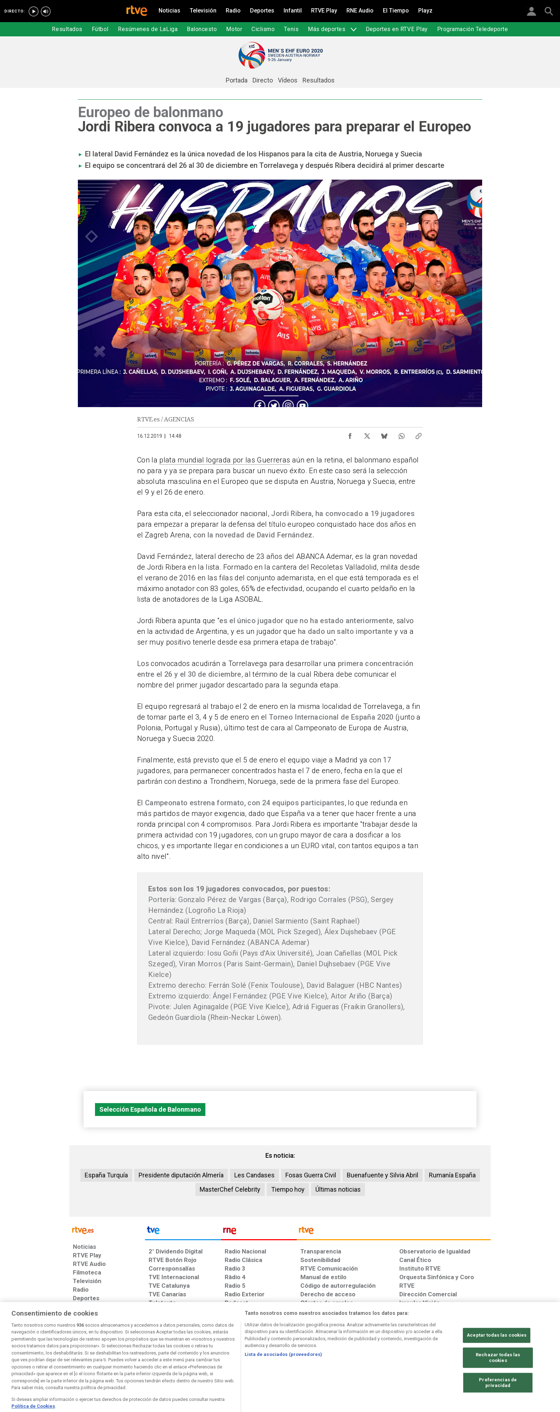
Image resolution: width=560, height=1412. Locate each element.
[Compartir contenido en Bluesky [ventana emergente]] (384, 434)
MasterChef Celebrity (230, 1189)
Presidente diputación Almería (181, 1175)
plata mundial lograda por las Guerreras (224, 460)
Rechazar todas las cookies (498, 1376)
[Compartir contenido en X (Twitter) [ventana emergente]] (367, 434)
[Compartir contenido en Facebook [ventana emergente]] (350, 434)
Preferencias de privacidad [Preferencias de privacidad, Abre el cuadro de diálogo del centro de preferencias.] (498, 1401)
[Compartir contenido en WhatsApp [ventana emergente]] (401, 434)
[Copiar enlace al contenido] (418, 434)
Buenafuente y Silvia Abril (382, 1175)
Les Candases (254, 1175)
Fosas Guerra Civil (310, 1175)
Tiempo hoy (288, 1189)
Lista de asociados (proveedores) (283, 1372)
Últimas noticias (338, 1189)
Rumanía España (452, 1175)
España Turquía (106, 1175)
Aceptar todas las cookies (496, 1353)
